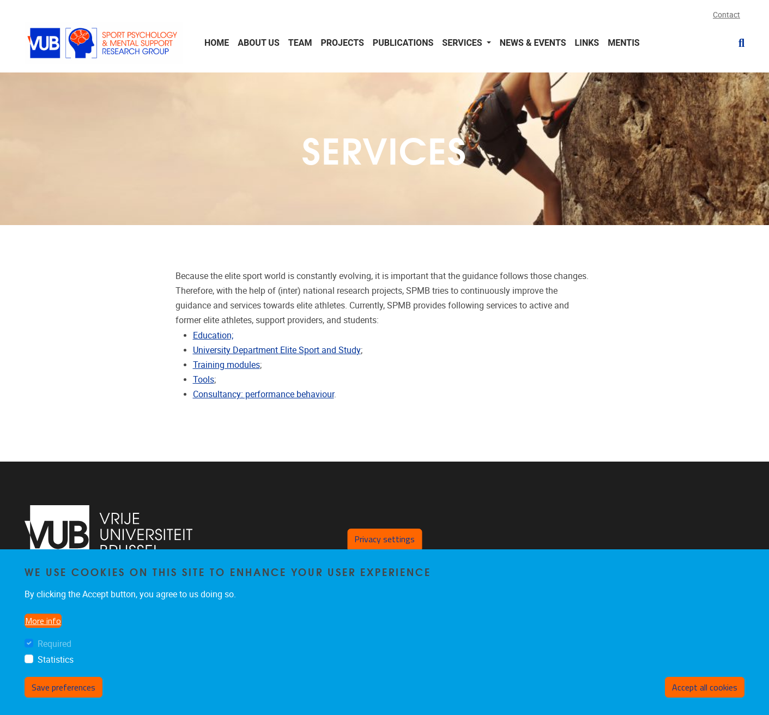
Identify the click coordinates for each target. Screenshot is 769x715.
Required (54, 644)
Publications (403, 43)
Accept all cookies (704, 687)
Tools (203, 379)
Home (216, 43)
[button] (737, 43)
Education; (213, 335)
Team (300, 43)
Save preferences (63, 687)
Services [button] (463, 43)
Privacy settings (384, 539)
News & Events (533, 43)
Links (587, 43)
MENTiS (624, 43)
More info (43, 620)
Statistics (56, 660)
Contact (726, 15)
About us (258, 43)
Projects (342, 43)
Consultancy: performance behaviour (263, 394)
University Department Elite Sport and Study (277, 350)
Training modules (226, 365)
